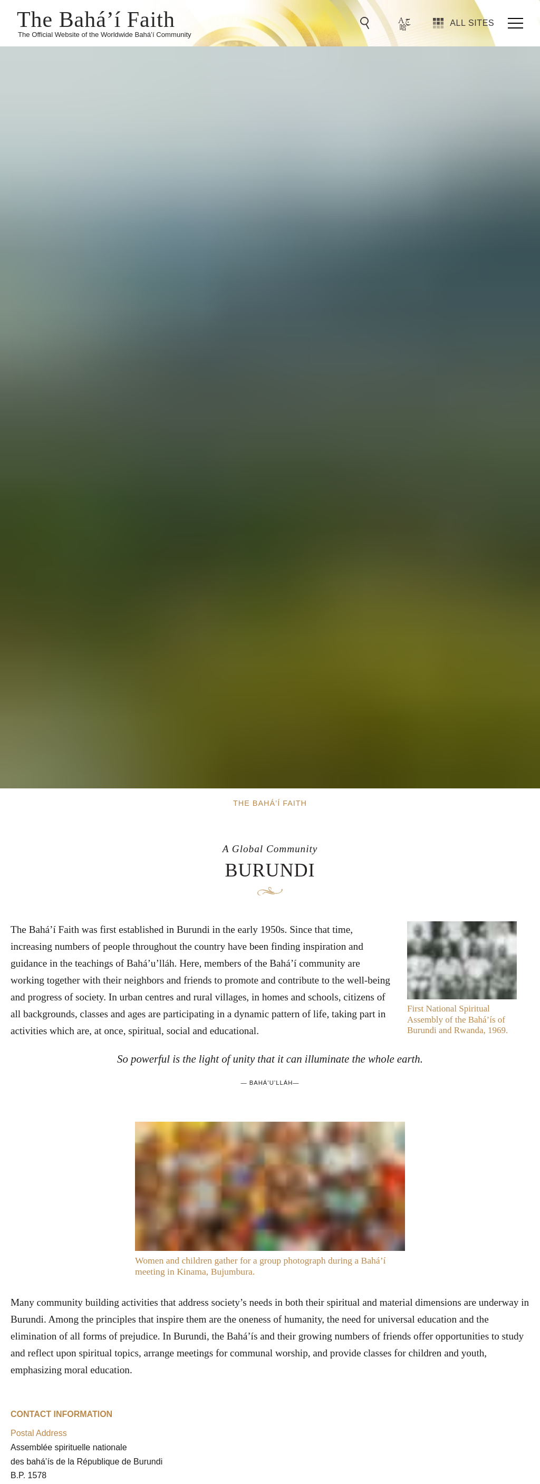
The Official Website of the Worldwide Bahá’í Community (104, 34)
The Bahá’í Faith (96, 18)
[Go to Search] (366, 23)
